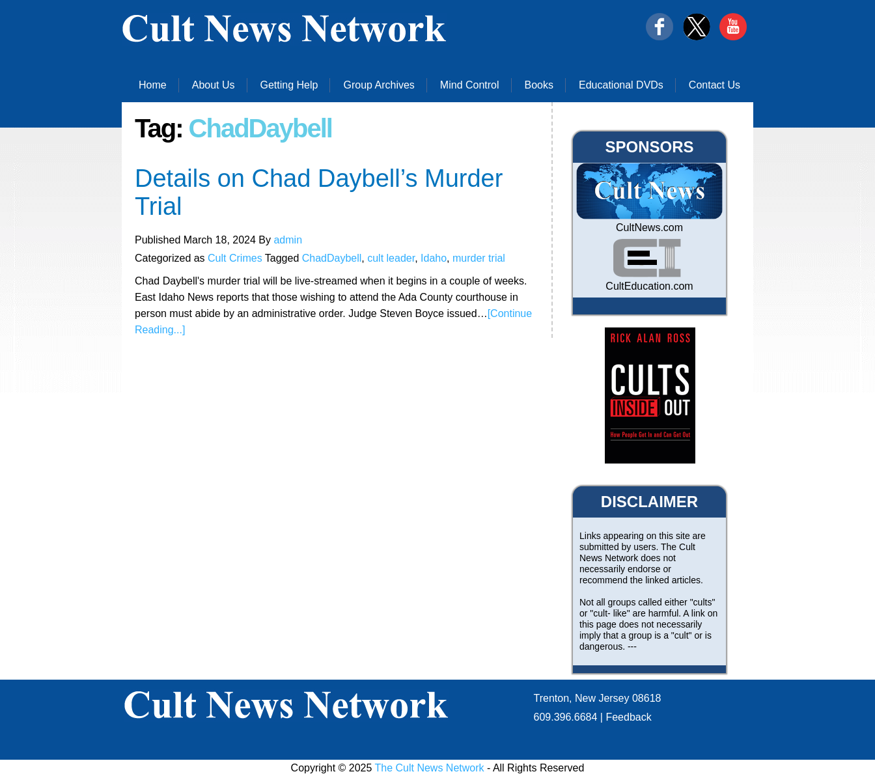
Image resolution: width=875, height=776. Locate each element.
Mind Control (469, 84)
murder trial (478, 258)
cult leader (391, 258)
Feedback (628, 717)
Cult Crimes (235, 258)
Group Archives (378, 84)
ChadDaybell (332, 258)
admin (287, 239)
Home (153, 84)
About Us (213, 84)
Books (539, 84)
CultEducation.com (649, 286)
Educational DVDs (621, 84)
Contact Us (714, 84)
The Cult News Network (429, 767)
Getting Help (289, 84)
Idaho (434, 258)
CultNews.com (649, 227)
